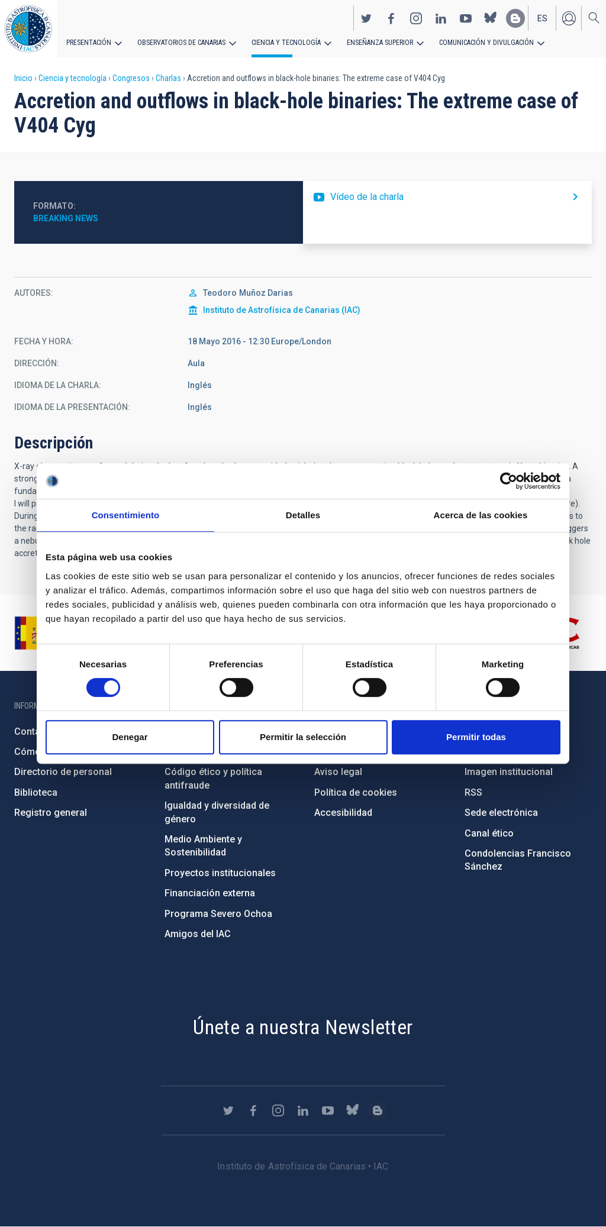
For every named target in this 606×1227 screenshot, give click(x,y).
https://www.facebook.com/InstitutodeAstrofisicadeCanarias (391, 18)
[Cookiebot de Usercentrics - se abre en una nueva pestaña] (508, 481)
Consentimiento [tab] (126, 515)
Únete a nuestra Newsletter (302, 1027)
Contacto (34, 731)
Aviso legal (338, 771)
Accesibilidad (343, 812)
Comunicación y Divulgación (486, 42)
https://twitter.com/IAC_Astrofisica (366, 18)
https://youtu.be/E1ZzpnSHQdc (447, 197)
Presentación (88, 42)
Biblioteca (35, 792)
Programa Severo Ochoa (218, 913)
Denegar (129, 737)
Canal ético (489, 833)
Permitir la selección (303, 737)
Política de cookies (355, 792)
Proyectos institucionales (220, 873)
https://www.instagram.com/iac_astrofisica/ (416, 18)
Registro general (50, 812)
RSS (473, 792)
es (542, 18)
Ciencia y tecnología (286, 42)
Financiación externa (210, 893)
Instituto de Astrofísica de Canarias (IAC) (281, 310)
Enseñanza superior (379, 42)
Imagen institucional (509, 771)
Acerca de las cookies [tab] (481, 515)
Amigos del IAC (198, 933)
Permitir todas (476, 737)
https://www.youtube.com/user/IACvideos (465, 18)
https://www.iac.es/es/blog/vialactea (515, 18)
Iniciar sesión (568, 18)
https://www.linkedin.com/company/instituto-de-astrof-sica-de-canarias (440, 18)
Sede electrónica (501, 812)
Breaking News (65, 218)
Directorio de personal (63, 771)
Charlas (168, 78)
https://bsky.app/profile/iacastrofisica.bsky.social (490, 18)
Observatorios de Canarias (181, 42)
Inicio (23, 78)
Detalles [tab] (303, 515)
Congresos (131, 78)
